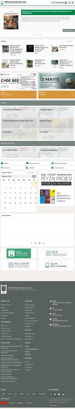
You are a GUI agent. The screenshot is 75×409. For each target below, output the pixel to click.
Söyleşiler (27, 370)
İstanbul (22, 394)
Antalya (10, 394)
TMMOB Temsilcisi (6, 336)
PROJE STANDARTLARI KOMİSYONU (11, 339)
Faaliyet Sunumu (29, 313)
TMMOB (3, 318)
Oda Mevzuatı (29, 336)
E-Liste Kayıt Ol (54, 405)
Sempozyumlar (29, 364)
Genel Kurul (4, 325)
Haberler (27, 315)
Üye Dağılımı (4, 315)
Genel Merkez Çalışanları (8, 313)
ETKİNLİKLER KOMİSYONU (8, 381)
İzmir (28, 394)
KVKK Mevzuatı (29, 339)
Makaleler (27, 354)
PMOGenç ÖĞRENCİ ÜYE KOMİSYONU (11, 362)
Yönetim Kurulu (5, 328)
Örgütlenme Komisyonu (7, 355)
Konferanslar (28, 367)
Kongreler (27, 362)
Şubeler (3, 307)
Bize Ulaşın (12, 403)
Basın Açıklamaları (30, 318)
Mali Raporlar (28, 310)
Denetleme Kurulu (6, 331)
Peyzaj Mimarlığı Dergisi (31, 349)
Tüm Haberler (69, 41)
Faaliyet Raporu (29, 307)
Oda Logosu (29, 403)
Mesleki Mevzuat (29, 333)
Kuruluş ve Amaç (5, 304)
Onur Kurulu (4, 333)
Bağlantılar (20, 403)
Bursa (15, 394)
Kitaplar (27, 346)
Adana (3, 394)
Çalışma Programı (30, 304)
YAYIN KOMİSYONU (6, 374)
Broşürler (27, 351)
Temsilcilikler (4, 310)
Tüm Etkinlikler (31, 172)
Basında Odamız (29, 323)
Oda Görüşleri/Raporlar (31, 321)
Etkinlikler (27, 326)
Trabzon (34, 394)
